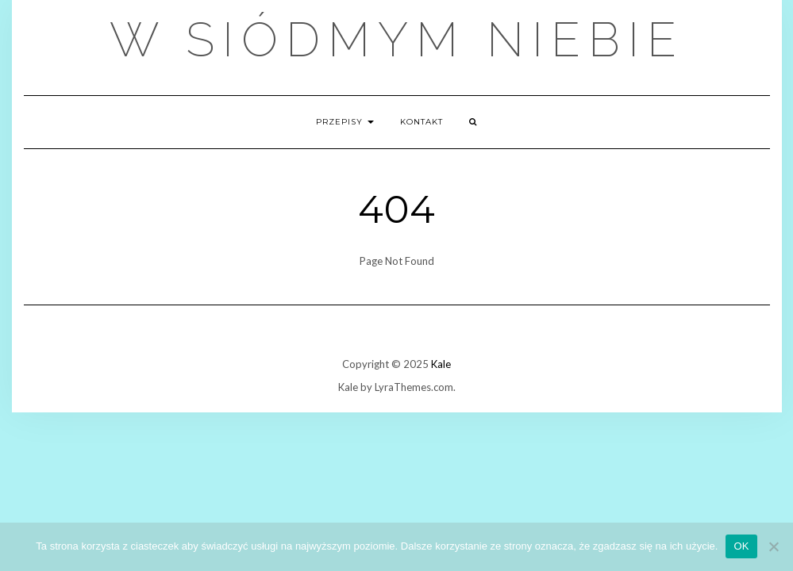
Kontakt (421, 122)
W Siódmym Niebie (397, 39)
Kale (441, 364)
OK (741, 546)
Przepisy (345, 122)
